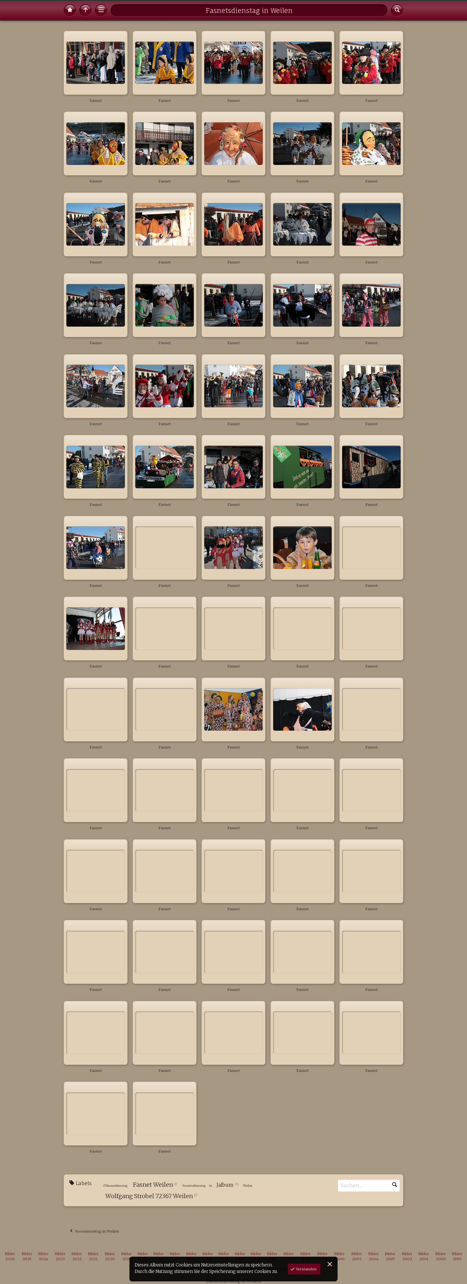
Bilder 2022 (77, 1256)
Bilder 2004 (373, 1256)
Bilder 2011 (256, 1256)
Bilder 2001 (424, 1256)
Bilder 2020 (110, 1256)
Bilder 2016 (175, 1256)
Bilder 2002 (407, 1256)
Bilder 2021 (93, 1256)
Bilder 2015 (191, 1256)
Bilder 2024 (43, 1256)
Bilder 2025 (27, 1256)
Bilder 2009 (289, 1256)
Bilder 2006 (339, 1256)
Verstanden (305, 1269)
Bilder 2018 (143, 1256)
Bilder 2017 (158, 1256)
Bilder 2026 (10, 1256)
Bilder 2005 (357, 1256)
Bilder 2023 (60, 1256)
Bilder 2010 (272, 1256)
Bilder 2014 (208, 1256)
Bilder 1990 (457, 1256)
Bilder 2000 (440, 1256)
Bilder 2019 (126, 1256)
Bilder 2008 (305, 1256)
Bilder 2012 (240, 1256)
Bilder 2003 (390, 1256)
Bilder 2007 (322, 1256)
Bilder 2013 (224, 1256)
